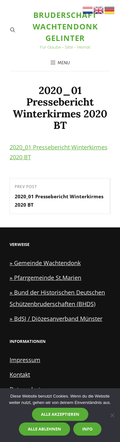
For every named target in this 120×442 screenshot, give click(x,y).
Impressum (25, 360)
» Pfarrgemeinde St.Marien (45, 277)
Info (87, 429)
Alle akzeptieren (60, 414)
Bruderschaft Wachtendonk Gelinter (65, 26)
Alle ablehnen (44, 429)
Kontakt (20, 374)
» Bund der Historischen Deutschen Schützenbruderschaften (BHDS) (57, 298)
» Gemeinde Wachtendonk (45, 263)
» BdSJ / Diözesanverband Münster (56, 318)
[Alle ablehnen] (112, 415)
